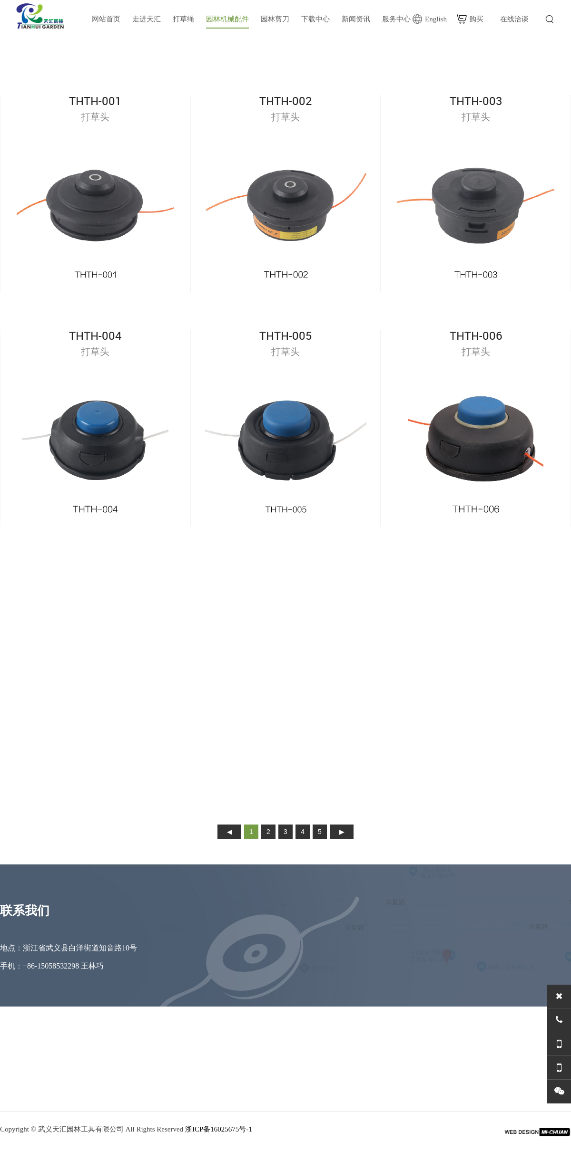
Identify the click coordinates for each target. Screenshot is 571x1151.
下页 (342, 832)
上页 (229, 832)
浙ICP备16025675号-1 (218, 1129)
